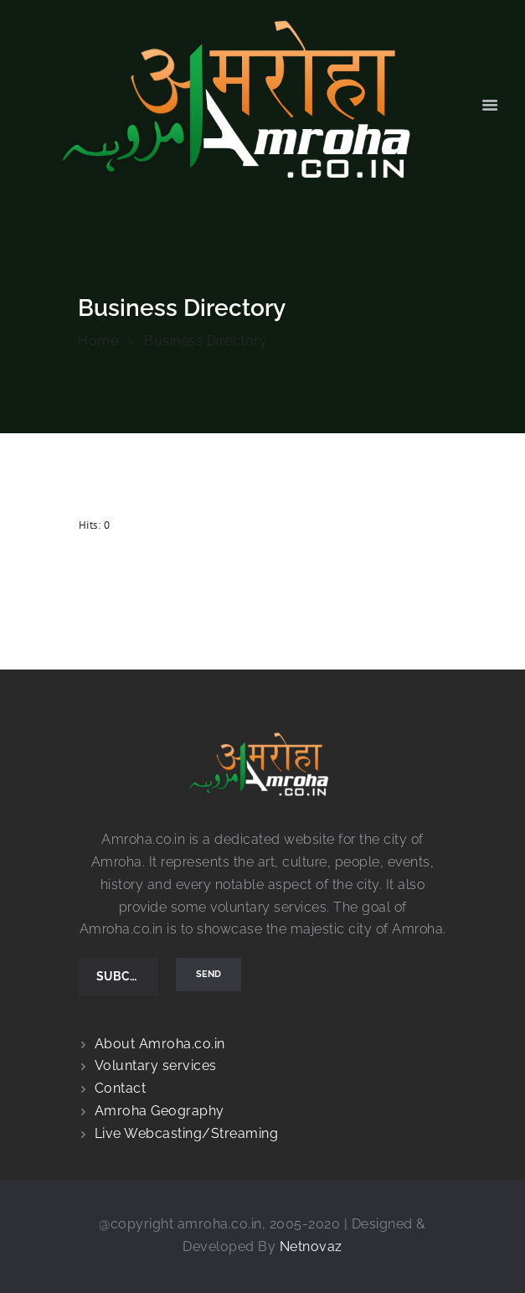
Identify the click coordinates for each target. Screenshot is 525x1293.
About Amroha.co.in (160, 1044)
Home (98, 341)
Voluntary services (156, 1065)
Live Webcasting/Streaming (187, 1133)
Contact (121, 1088)
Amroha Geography (159, 1111)
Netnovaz (311, 1246)
